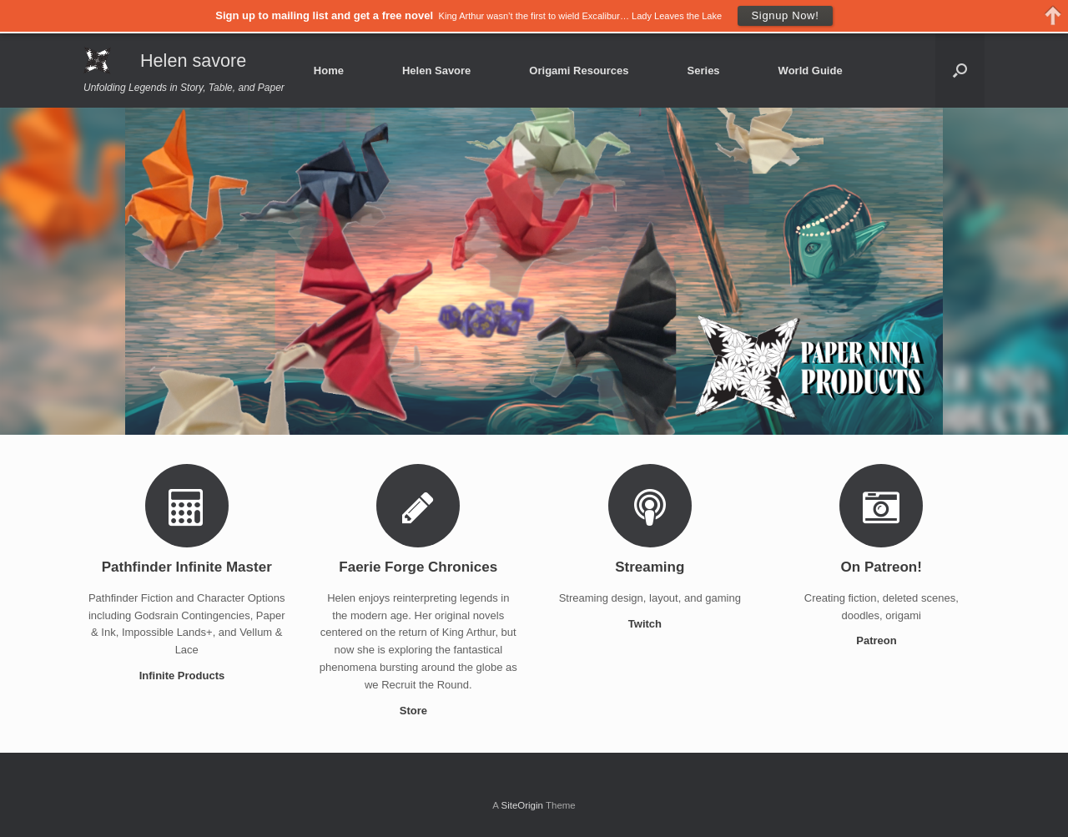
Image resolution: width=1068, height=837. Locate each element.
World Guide (810, 70)
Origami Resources (578, 70)
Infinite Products (186, 675)
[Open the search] (960, 70)
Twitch (650, 624)
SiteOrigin (522, 805)
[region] (534, 271)
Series (704, 70)
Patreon (881, 640)
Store (418, 710)
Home (329, 70)
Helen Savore (436, 70)
